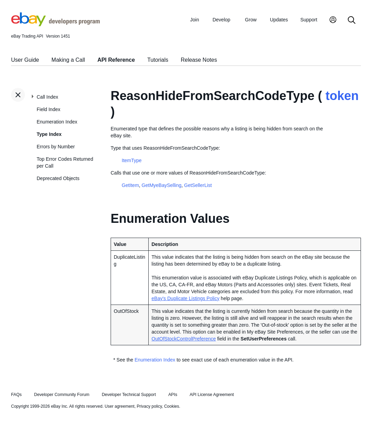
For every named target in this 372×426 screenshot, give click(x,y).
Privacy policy (149, 406)
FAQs (16, 394)
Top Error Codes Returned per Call (65, 162)
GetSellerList (198, 185)
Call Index (47, 97)
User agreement (119, 406)
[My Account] (333, 20)
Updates (279, 19)
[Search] (351, 20)
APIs (172, 394)
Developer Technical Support (129, 394)
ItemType (132, 160)
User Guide (25, 60)
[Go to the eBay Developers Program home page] (55, 24)
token (342, 96)
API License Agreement (211, 394)
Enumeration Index (57, 122)
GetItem (130, 185)
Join (194, 19)
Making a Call (68, 60)
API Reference (116, 60)
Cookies (171, 406)
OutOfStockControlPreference (183, 338)
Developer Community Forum (62, 394)
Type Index (49, 134)
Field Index (48, 109)
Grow (251, 19)
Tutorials (157, 60)
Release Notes (199, 60)
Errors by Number (56, 146)
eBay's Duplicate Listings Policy (185, 298)
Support (308, 19)
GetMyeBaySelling (162, 185)
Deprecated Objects (58, 178)
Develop (221, 19)
